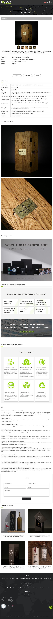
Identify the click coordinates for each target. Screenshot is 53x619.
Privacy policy (35, 616)
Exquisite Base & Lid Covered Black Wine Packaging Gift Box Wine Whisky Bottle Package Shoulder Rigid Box (13, 567)
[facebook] (24, 595)
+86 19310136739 (29, 581)
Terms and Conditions (43, 616)
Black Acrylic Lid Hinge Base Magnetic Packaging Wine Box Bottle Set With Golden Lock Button (13, 535)
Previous (27, 75)
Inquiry (16, 75)
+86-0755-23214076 (27, 583)
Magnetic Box (14, 103)
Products (25, 12)
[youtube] (28, 595)
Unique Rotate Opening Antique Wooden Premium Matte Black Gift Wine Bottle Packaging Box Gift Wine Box (39, 535)
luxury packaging (30, 415)
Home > (22, 12)
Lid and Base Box (36, 103)
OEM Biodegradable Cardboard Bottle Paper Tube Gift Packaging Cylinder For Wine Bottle (40, 567)
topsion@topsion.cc (28, 585)
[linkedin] (26, 595)
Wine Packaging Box (38, 85)
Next (37, 75)
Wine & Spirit (30, 12)
